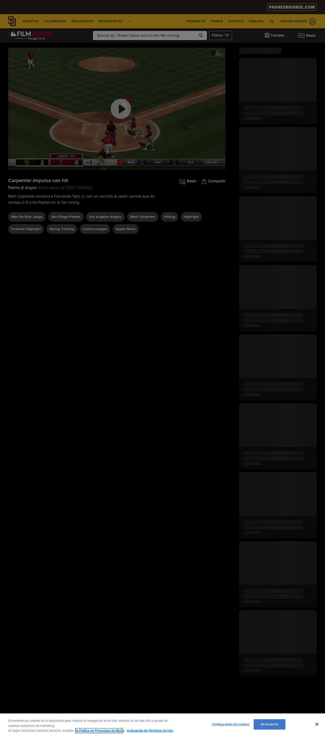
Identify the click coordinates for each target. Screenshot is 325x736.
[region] (162, 724)
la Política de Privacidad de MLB (99, 731)
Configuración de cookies (230, 724)
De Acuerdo (269, 724)
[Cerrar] (316, 724)
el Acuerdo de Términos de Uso (150, 731)
